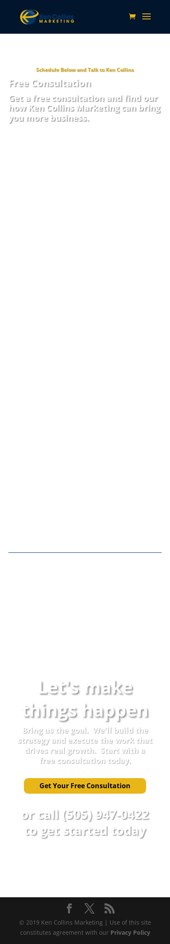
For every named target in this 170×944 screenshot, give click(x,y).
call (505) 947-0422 (93, 814)
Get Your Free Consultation (85, 785)
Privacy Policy (130, 932)
